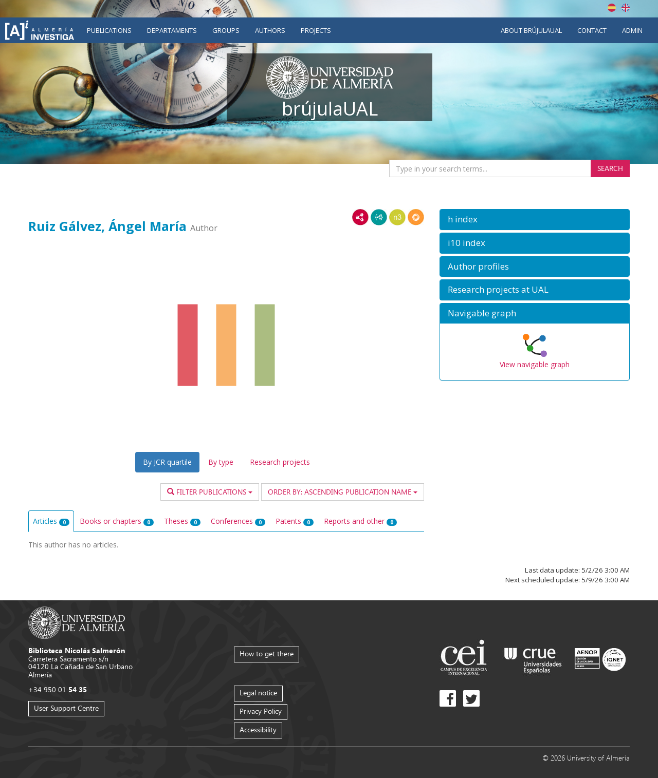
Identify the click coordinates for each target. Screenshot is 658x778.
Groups (226, 30)
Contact (592, 30)
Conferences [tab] (238, 521)
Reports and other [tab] (360, 521)
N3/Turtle (397, 217)
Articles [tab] (51, 521)
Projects (316, 30)
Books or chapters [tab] (117, 521)
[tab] (534, 220)
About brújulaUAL (531, 30)
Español (612, 8)
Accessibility (258, 729)
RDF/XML (360, 217)
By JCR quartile (167, 462)
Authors (270, 30)
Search (610, 168)
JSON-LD (379, 217)
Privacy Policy (261, 711)
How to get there (267, 653)
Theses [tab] (182, 521)
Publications (109, 30)
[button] (534, 220)
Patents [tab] (295, 521)
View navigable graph (535, 364)
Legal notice (258, 692)
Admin (632, 30)
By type (220, 462)
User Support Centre (66, 708)
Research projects (280, 462)
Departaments (172, 30)
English (626, 8)
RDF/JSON (416, 217)
